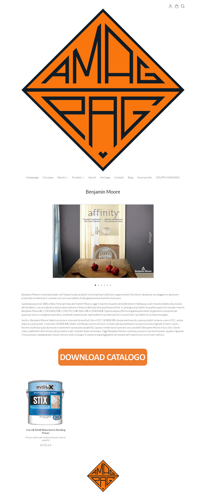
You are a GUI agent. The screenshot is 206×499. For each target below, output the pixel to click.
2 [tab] (98, 285)
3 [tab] (101, 285)
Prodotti (78, 177)
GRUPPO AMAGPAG (168, 177)
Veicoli (92, 177)
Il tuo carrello (144, 177)
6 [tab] (110, 285)
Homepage (32, 177)
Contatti (119, 177)
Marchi (62, 177)
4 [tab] (104, 285)
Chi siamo (48, 177)
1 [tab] (95, 285)
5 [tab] (107, 285)
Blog (130, 177)
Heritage (105, 177)
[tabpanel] (103, 241)
